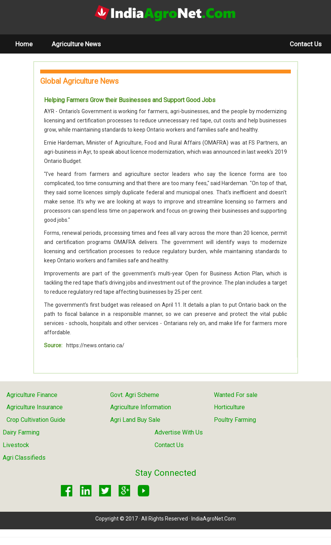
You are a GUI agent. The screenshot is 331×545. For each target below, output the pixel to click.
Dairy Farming (21, 432)
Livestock (16, 445)
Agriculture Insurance (35, 407)
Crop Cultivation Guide (36, 419)
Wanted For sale (236, 395)
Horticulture (229, 407)
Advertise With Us (179, 432)
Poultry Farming (235, 419)
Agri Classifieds (24, 457)
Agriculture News (76, 44)
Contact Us (305, 44)
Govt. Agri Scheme (134, 395)
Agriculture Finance (32, 395)
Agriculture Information (140, 407)
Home (28, 44)
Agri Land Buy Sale (135, 419)
